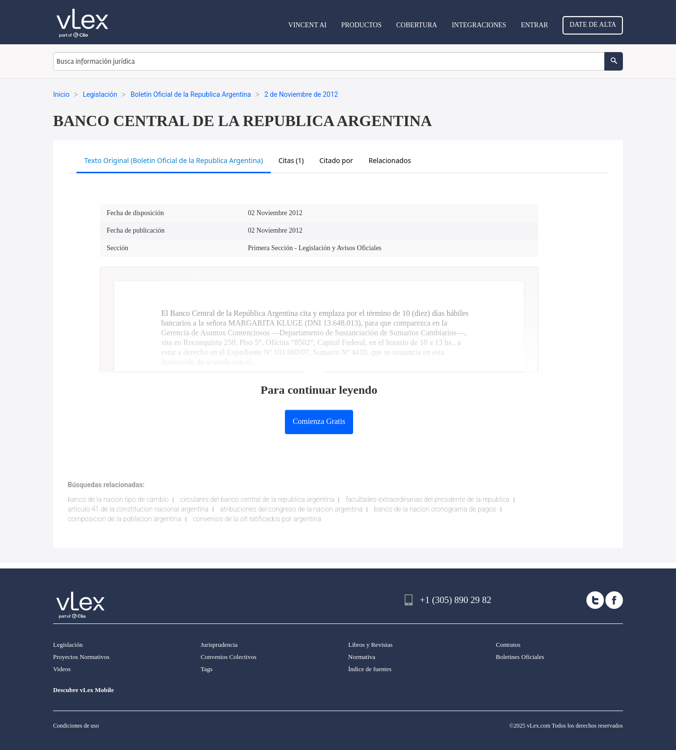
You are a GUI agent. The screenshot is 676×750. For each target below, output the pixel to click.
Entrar (534, 25)
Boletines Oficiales (520, 656)
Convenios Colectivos (228, 656)
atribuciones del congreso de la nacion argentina (291, 509)
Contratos (508, 644)
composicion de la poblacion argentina (124, 519)
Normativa (362, 656)
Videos (62, 669)
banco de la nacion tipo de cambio (118, 499)
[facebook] (614, 600)
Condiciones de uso (76, 725)
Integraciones (478, 25)
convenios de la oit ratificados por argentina (257, 519)
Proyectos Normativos (81, 656)
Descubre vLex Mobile (83, 690)
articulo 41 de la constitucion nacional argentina (138, 509)
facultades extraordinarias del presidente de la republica (427, 499)
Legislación (68, 644)
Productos (361, 25)
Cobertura (416, 25)
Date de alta (592, 24)
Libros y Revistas (370, 644)
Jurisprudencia (219, 644)
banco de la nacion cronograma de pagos (435, 509)
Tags (206, 669)
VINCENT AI (307, 25)
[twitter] (595, 600)
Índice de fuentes (370, 669)
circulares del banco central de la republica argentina (257, 499)
